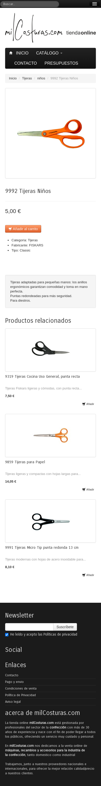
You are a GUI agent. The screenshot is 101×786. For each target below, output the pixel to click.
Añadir (88, 404)
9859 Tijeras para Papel (25, 462)
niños (41, 78)
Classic (25, 250)
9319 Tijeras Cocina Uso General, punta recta (42, 376)
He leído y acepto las (41, 634)
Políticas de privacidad (60, 634)
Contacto (25, 63)
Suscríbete (65, 627)
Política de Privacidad (20, 695)
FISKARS (36, 245)
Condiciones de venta (21, 688)
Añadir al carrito (23, 229)
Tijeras (27, 78)
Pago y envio (14, 682)
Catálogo (49, 53)
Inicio (19, 53)
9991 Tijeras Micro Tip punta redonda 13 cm (41, 547)
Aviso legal (13, 702)
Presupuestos (61, 63)
